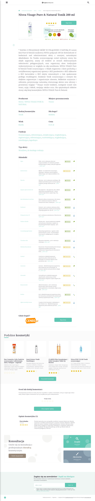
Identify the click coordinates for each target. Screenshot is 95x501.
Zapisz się (70, 485)
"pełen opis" (42, 166)
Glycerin (22, 180)
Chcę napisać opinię (47, 409)
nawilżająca (23, 140)
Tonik (21, 114)
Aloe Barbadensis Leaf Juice (27, 199)
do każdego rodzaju (35, 150)
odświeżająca (36, 135)
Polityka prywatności (47, 497)
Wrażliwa (23, 150)
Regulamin (54, 497)
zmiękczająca (48, 135)
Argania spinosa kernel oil (26, 189)
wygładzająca (60, 135)
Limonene (22, 266)
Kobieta (52, 114)
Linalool (22, 256)
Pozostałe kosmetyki (47, 379)
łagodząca (33, 140)
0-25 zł (51, 124)
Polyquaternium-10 (25, 215)
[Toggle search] (89, 2)
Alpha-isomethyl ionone (26, 302)
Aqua (21, 161)
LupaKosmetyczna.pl (69, 497)
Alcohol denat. (23, 170)
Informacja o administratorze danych (42, 491)
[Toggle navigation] (6, 2)
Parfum (22, 294)
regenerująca (24, 137)
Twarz (51, 101)
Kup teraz (69, 23)
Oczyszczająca (24, 135)
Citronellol (22, 275)
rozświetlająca (48, 137)
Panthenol (22, 207)
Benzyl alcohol (23, 285)
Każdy (21, 124)
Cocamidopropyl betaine (26, 231)
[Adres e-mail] (49, 485)
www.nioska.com (87, 497)
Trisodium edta (24, 240)
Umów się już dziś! (17, 456)
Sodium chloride (24, 221)
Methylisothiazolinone (25, 247)
